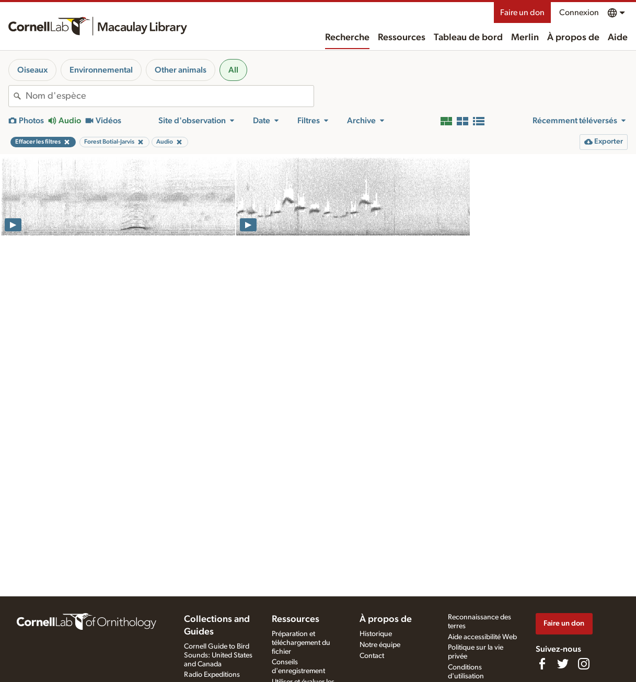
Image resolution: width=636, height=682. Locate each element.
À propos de (573, 37)
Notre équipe (380, 645)
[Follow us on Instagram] (583, 663)
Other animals (180, 70)
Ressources (401, 37)
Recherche (347, 37)
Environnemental (101, 70)
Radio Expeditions (212, 674)
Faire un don (522, 12)
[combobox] (170, 96)
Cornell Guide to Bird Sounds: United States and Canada (218, 655)
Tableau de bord (468, 37)
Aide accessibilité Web (482, 637)
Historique (376, 634)
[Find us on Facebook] (542, 663)
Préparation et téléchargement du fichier (301, 642)
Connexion (579, 12)
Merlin (525, 37)
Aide (618, 37)
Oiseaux (32, 70)
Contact (372, 656)
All (233, 70)
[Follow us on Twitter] (563, 663)
